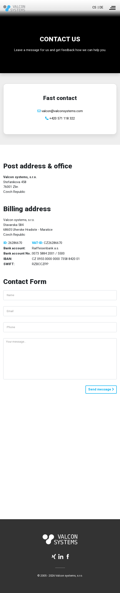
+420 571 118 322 (60, 118)
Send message (101, 389)
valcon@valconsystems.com (60, 111)
